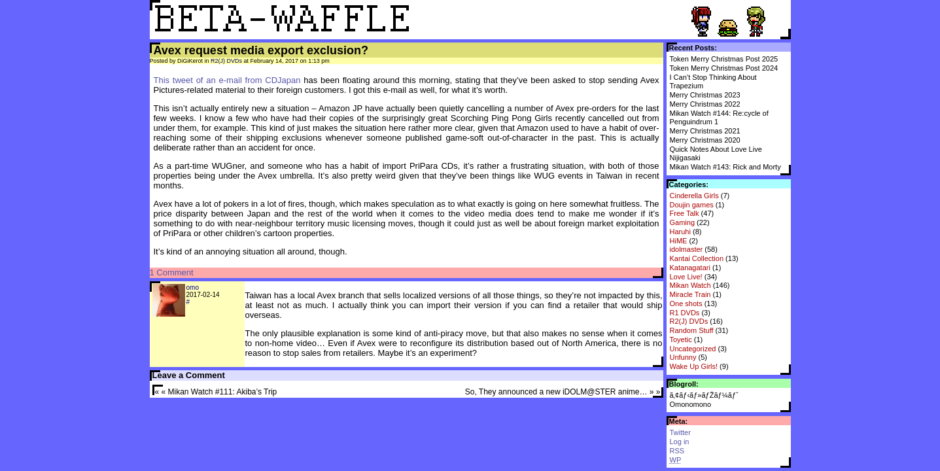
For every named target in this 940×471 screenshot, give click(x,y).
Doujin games (692, 205)
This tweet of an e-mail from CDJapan (227, 80)
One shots (686, 303)
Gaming (682, 222)
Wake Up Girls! (694, 366)
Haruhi (680, 232)
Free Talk (684, 213)
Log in (679, 441)
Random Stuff (692, 330)
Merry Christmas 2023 (705, 95)
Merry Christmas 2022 (705, 104)
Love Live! (686, 277)
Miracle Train (690, 294)
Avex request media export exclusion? (261, 50)
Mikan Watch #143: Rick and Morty (725, 167)
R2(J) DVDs (689, 321)
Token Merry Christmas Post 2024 (724, 68)
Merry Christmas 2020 (705, 140)
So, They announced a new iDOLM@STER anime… (556, 391)
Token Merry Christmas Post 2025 (724, 59)
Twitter (680, 432)
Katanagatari (690, 267)
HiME (679, 241)
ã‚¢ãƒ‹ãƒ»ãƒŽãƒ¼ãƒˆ (704, 395)
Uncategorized (693, 349)
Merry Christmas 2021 (705, 131)
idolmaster (686, 249)
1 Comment (172, 272)
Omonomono (691, 404)
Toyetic (681, 339)
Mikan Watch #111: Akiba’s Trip (222, 391)
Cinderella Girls (694, 196)
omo (192, 287)
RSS (677, 451)
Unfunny (683, 357)
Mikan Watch (690, 285)
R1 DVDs (685, 313)
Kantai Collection (697, 258)
